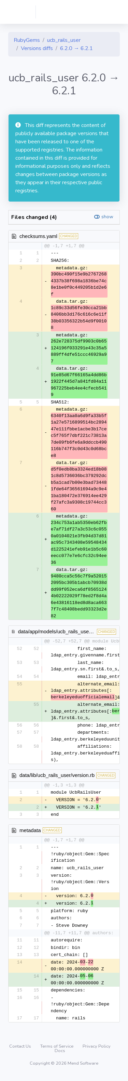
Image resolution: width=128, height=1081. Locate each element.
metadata (30, 832)
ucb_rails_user (64, 40)
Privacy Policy (97, 1051)
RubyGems (27, 40)
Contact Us (20, 1051)
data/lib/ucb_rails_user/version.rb (57, 776)
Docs (60, 1055)
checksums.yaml (38, 236)
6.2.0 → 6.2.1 (76, 48)
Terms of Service (57, 1051)
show (107, 216)
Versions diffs (37, 48)
